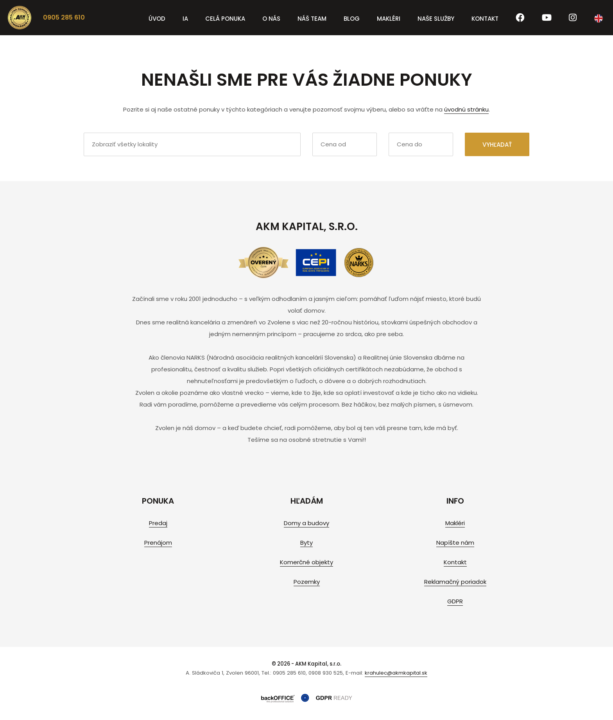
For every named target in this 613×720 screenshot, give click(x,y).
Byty (306, 542)
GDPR (455, 601)
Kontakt (484, 18)
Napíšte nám (455, 542)
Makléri (388, 18)
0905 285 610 (64, 17)
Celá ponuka (225, 18)
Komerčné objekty (306, 562)
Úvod (157, 18)
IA (185, 18)
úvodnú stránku (466, 109)
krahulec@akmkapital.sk (396, 673)
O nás (271, 18)
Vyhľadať (497, 144)
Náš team (312, 18)
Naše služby (436, 18)
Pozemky (307, 582)
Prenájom (158, 542)
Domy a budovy (306, 523)
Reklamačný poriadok (455, 582)
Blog (352, 18)
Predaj (158, 523)
